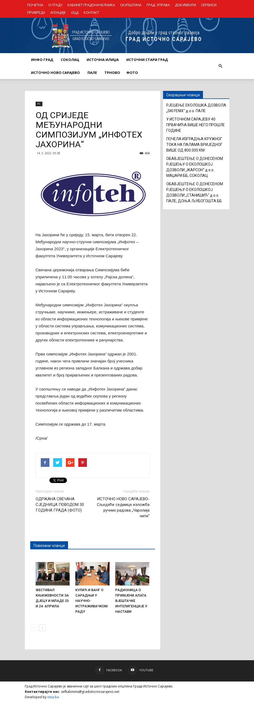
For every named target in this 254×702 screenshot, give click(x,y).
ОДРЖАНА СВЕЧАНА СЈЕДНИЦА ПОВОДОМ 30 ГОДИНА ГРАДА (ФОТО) (60, 504)
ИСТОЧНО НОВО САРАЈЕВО (55, 72)
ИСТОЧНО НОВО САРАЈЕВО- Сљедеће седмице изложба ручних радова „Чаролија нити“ (123, 507)
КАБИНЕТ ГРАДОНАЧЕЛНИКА (91, 4)
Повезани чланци (49, 545)
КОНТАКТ (91, 12)
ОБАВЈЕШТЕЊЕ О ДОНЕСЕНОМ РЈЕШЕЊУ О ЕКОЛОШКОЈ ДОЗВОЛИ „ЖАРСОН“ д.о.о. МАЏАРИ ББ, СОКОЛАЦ (194, 167)
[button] (220, 66)
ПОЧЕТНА (35, 4)
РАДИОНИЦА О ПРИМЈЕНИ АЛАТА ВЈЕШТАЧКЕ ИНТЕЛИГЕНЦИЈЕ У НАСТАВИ (131, 601)
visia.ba (53, 697)
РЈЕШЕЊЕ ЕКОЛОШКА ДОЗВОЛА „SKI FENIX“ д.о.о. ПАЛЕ (196, 108)
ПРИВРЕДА (36, 12)
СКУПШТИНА (130, 4)
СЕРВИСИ (208, 4)
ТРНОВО (112, 72)
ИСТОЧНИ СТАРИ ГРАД (147, 59)
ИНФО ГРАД (42, 59)
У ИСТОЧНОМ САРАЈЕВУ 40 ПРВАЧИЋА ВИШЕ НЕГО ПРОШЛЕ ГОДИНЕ (195, 125)
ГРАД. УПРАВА (158, 4)
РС (39, 104)
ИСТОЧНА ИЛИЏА (103, 59)
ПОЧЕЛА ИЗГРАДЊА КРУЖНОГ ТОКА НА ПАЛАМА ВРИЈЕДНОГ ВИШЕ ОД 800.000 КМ (194, 144)
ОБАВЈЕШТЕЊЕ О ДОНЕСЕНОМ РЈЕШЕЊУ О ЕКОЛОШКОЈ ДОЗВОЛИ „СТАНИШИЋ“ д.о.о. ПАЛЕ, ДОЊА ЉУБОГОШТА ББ (194, 192)
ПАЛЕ (92, 72)
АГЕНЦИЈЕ (58, 12)
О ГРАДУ (55, 4)
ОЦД (75, 12)
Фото (132, 72)
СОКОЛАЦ (70, 59)
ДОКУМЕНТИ (185, 4)
